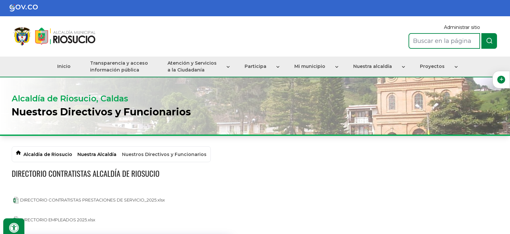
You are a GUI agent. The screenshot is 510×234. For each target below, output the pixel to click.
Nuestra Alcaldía (96, 154)
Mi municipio (309, 66)
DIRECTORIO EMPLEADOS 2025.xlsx (54, 219)
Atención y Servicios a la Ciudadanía (192, 66)
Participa (255, 66)
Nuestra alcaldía (372, 66)
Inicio (64, 66)
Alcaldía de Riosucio (47, 154)
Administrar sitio (462, 27)
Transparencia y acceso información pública (119, 66)
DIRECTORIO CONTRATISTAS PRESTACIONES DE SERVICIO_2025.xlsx (89, 200)
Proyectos (432, 66)
